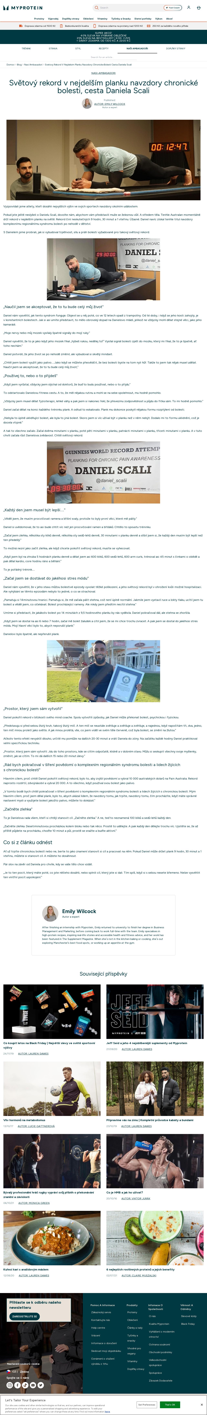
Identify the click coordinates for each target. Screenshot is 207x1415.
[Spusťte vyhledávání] (96, 8)
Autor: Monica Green (33, 1203)
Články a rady (134, 1327)
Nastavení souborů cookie (23, 1363)
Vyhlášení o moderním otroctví (161, 1334)
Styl (78, 48)
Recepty (104, 48)
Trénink (26, 48)
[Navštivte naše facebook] (17, 1385)
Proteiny (39, 19)
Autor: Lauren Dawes (33, 1053)
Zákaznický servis (101, 1312)
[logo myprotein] (22, 7)
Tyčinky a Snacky (121, 19)
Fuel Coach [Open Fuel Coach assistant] (173, 8)
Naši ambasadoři (137, 48)
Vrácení (95, 1335)
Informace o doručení (104, 1343)
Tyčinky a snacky (132, 1338)
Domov (10, 64)
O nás (152, 1316)
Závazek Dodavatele (160, 1380)
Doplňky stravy (70, 19)
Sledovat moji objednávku (106, 1351)
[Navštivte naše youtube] (33, 1385)
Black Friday (188, 1324)
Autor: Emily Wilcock (109, 104)
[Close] (201, 1404)
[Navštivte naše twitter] (41, 1385)
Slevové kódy (188, 1316)
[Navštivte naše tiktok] (25, 1385)
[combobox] (138, 8)
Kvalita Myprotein (159, 1324)
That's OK (170, 1405)
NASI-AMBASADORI (103, 73)
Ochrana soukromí (159, 1344)
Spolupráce (155, 1372)
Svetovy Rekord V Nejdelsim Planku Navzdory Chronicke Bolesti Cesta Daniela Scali (88, 64)
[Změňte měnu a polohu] (41, 1372)
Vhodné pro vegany (134, 1351)
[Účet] (189, 7)
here (107, 1411)
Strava (53, 48)
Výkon (158, 19)
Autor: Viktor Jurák (135, 1198)
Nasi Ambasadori (33, 64)
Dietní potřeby (143, 19)
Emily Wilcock (79, 911)
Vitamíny (102, 19)
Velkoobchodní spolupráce (157, 1363)
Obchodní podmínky (160, 1352)
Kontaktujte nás (100, 1320)
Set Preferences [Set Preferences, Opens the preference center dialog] (146, 1405)
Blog (19, 64)
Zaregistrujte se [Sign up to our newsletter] (24, 1316)
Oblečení (88, 19)
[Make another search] (103, 57)
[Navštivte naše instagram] (9, 1385)
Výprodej (53, 19)
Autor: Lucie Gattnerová (36, 1126)
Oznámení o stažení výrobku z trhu (102, 1361)
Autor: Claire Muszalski (139, 1275)
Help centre (98, 1327)
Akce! (169, 19)
